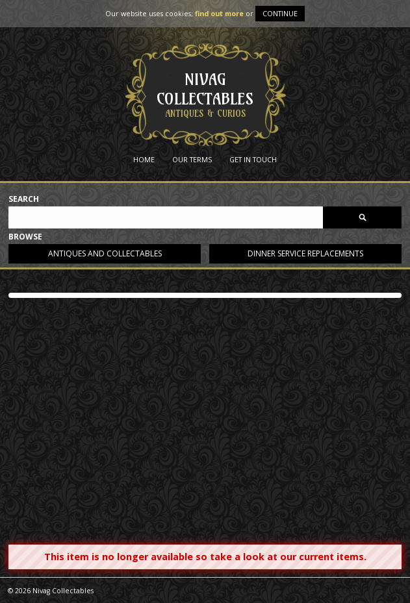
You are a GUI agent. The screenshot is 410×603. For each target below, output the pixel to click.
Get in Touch (253, 159)
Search (23, 199)
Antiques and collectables (105, 253)
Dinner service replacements (305, 253)
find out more (219, 13)
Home (144, 159)
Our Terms (192, 159)
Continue (280, 13)
